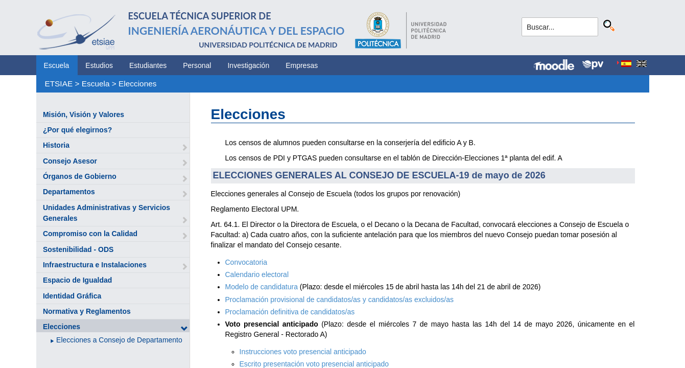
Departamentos (69, 192)
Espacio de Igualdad (77, 280)
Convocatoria (246, 262)
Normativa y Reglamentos (87, 311)
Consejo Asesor (70, 161)
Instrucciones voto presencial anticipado (303, 352)
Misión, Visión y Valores (83, 114)
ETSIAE (58, 83)
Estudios (99, 65)
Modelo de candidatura (261, 287)
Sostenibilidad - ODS (78, 249)
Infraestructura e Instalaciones (95, 265)
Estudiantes (148, 65)
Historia (56, 145)
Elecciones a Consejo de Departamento (119, 340)
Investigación (248, 65)
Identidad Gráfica (72, 296)
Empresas (302, 65)
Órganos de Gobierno (79, 176)
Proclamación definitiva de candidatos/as (290, 312)
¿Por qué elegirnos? (77, 130)
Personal (197, 65)
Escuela (56, 65)
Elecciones (137, 83)
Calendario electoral (257, 274)
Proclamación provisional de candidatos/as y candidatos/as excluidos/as (339, 299)
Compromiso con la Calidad (90, 233)
